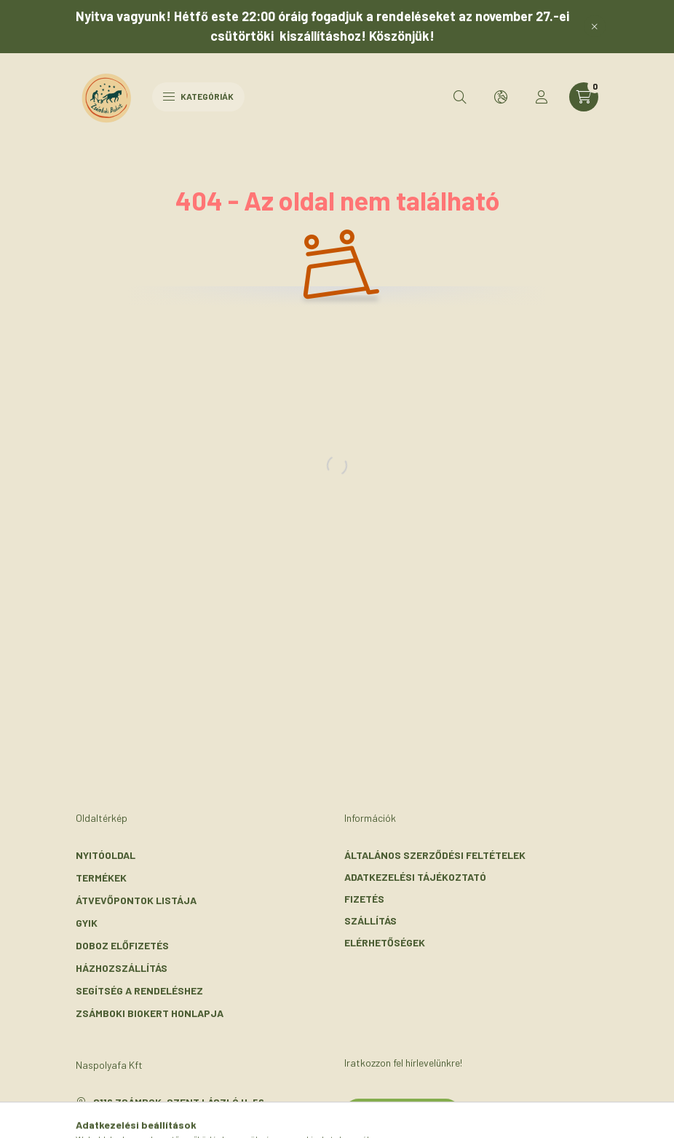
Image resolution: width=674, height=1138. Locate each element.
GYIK (87, 923)
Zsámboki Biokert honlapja (149, 1013)
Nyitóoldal (105, 855)
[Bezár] (595, 26)
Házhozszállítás (121, 968)
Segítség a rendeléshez (139, 990)
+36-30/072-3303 (137, 1124)
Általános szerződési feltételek (435, 855)
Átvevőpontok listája (136, 900)
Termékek (101, 877)
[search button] (460, 96)
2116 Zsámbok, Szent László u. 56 (178, 1102)
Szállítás (370, 920)
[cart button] (583, 96)
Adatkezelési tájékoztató (415, 877)
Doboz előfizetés (122, 945)
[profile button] (541, 96)
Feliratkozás (402, 1112)
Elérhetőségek (384, 942)
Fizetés (364, 898)
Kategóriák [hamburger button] (198, 96)
